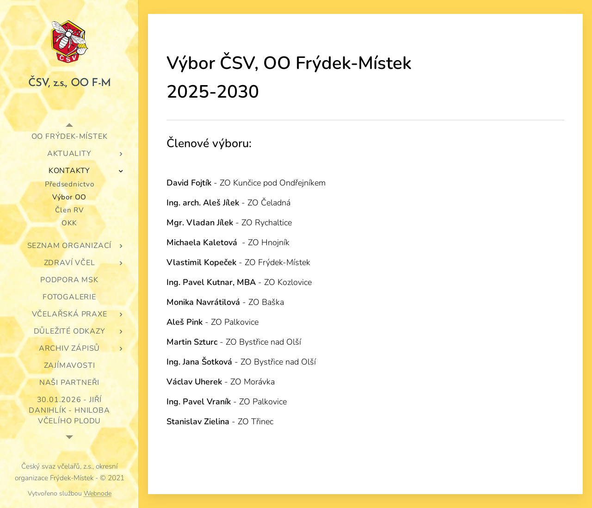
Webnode (97, 493)
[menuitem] (69, 136)
